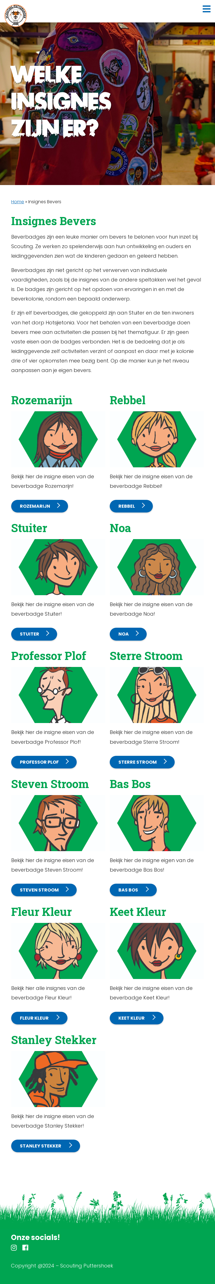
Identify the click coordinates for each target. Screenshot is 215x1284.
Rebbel (126, 506)
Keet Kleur (132, 1018)
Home (17, 201)
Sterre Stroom (137, 762)
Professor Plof (39, 762)
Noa (123, 634)
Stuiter (29, 634)
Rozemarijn (35, 506)
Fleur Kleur (35, 1018)
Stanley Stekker (41, 1146)
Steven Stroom (39, 890)
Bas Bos (128, 890)
